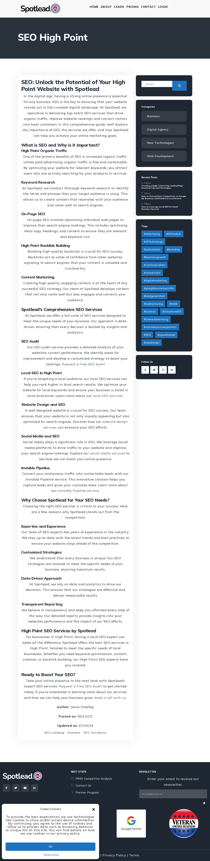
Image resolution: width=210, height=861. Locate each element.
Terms (134, 855)
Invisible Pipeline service (78, 490)
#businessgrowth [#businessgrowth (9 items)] (155, 257)
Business (153, 116)
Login (164, 7)
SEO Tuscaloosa (95, 732)
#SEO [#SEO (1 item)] (147, 335)
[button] (93, 809)
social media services (107, 453)
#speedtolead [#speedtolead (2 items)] (166, 335)
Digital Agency (158, 129)
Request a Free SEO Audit (83, 364)
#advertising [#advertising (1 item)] (152, 234)
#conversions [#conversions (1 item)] (152, 273)
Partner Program (88, 792)
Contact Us (84, 785)
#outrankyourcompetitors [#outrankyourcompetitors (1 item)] (160, 327)
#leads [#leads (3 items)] (173, 304)
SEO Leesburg (54, 732)
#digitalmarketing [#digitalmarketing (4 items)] (155, 280)
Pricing (134, 7)
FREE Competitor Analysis (95, 778)
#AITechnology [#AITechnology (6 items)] (153, 241)
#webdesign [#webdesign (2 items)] (151, 342)
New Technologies (160, 143)
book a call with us (110, 698)
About (107, 7)
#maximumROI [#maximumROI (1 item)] (171, 311)
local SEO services (108, 396)
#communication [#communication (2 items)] (154, 265)
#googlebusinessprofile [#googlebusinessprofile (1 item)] (159, 288)
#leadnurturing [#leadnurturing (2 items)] (153, 304)
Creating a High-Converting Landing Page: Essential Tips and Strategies (162, 187)
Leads (120, 7)
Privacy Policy (51, 854)
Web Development (161, 156)
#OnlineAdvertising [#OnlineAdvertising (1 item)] (156, 319)
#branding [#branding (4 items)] (173, 249)
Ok (50, 846)
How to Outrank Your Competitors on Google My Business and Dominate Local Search (163, 197)
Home (95, 7)
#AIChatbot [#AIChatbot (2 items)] (173, 234)
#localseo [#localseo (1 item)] (150, 311)
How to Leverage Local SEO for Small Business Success (159, 208)
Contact (149, 7)
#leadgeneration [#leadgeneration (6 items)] (154, 296)
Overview (74, 732)
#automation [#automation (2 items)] (152, 249)
